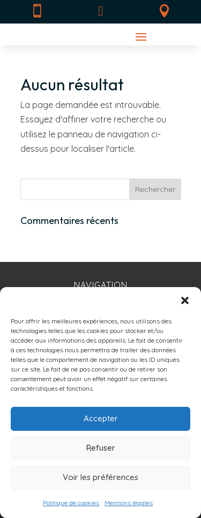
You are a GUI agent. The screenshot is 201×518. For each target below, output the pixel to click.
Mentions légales (129, 503)
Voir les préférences (100, 477)
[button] (185, 300)
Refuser (100, 448)
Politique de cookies (71, 503)
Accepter (101, 418)
